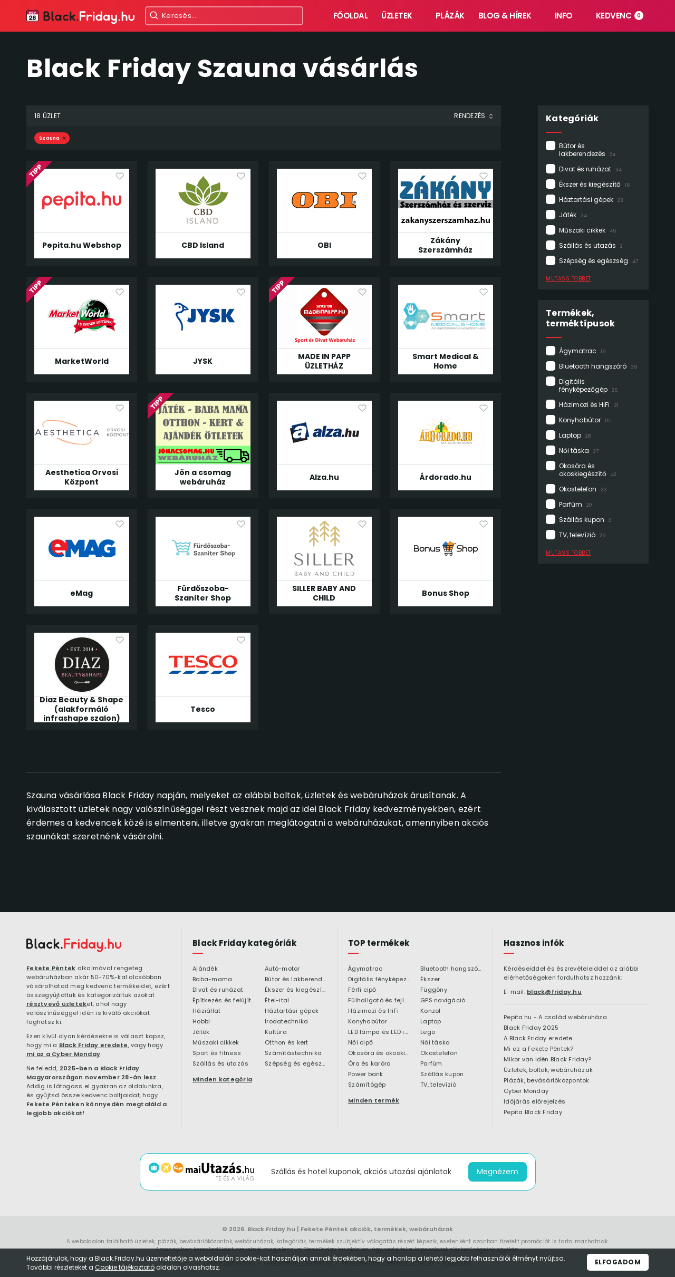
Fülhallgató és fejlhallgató (379, 1000)
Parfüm (575, 504)
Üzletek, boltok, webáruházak (548, 1070)
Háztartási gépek (591, 199)
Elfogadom (618, 1261)
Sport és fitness (216, 1053)
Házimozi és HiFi (589, 404)
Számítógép (367, 1085)
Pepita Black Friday (533, 1112)
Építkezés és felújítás (223, 1000)
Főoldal (350, 15)
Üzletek (396, 15)
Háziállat (206, 1011)
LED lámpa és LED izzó (379, 1032)
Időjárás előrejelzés (534, 1102)
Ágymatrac (582, 350)
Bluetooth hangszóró (598, 366)
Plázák (450, 15)
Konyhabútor (584, 419)
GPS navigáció (442, 1000)
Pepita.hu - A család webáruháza (555, 1017)
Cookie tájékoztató (125, 1267)
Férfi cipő (362, 990)
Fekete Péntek (50, 968)
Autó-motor (282, 969)
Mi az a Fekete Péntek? (539, 1049)
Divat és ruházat (590, 169)
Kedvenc (620, 15)
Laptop (575, 435)
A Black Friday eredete (538, 1038)
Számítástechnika (293, 1053)
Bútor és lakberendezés (587, 149)
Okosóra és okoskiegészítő (587, 469)
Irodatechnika (286, 1022)
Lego (427, 1032)
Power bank (365, 1074)
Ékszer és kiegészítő (594, 184)
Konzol (430, 1011)
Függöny (433, 990)
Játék (573, 214)
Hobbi (201, 1022)
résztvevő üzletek (56, 1004)
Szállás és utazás (591, 245)
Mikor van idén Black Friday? (547, 1059)
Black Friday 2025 (531, 1028)
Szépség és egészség (598, 260)
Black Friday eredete (93, 1045)
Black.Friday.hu (271, 1229)
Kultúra (276, 1032)
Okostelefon (583, 489)
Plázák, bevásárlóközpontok (547, 1081)
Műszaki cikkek (587, 230)
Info (564, 15)
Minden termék (373, 1100)
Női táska (579, 450)
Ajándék (205, 969)
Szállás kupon (585, 519)
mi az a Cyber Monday (63, 1054)
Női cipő (360, 1043)
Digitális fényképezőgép (588, 385)
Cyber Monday (526, 1091)
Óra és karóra (369, 1064)
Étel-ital (277, 1000)
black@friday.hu (554, 992)
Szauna (49, 138)
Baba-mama (212, 979)
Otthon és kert (286, 1043)
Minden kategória (222, 1079)
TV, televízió (582, 534)
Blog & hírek (505, 15)
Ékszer (430, 979)
